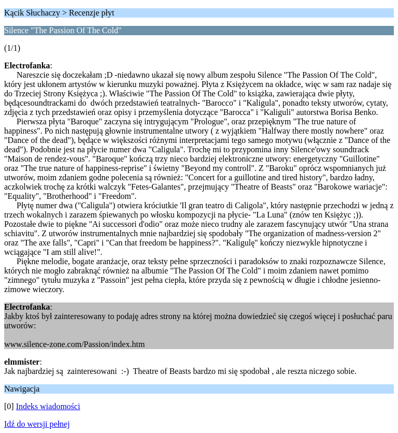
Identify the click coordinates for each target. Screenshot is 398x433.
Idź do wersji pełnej (37, 424)
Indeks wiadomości (48, 406)
